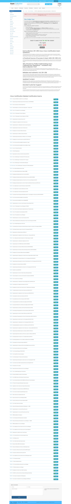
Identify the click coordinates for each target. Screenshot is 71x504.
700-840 (11, 113)
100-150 (11, 162)
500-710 (11, 394)
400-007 (11, 223)
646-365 (11, 478)
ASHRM (11, 38)
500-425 (11, 188)
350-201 (11, 229)
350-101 (11, 136)
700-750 (11, 171)
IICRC (11, 45)
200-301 (11, 330)
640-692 (11, 458)
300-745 (11, 139)
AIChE (11, 17)
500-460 (11, 374)
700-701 (11, 426)
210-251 (11, 107)
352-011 (11, 371)
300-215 (11, 226)
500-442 (11, 217)
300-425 (11, 252)
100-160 (11, 156)
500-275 (11, 449)
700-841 (11, 116)
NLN (11, 43)
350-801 (11, 322)
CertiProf (12, 41)
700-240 (11, 197)
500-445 (11, 203)
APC (11, 19)
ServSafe (11, 50)
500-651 (11, 400)
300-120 (11, 133)
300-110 (11, 130)
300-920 (11, 339)
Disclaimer (26, 502)
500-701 (11, 403)
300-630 (11, 235)
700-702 (11, 429)
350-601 (11, 319)
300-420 (11, 264)
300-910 (11, 333)
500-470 (11, 380)
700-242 (11, 142)
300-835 (11, 284)
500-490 (11, 388)
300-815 (11, 345)
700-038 (11, 446)
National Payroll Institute (14, 36)
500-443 (11, 220)
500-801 (11, 435)
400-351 (11, 438)
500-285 (11, 452)
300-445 (11, 177)
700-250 (11, 168)
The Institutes (12, 31)
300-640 (11, 127)
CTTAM (11, 33)
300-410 (11, 249)
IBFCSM (11, 48)
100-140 (11, 159)
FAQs (23, 502)
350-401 (11, 258)
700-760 (11, 348)
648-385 (11, 475)
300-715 (11, 255)
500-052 (11, 432)
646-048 (11, 420)
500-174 (11, 101)
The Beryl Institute (13, 16)
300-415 (11, 243)
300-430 (11, 246)
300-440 (11, 174)
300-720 (11, 301)
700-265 (11, 368)
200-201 (11, 275)
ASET (11, 12)
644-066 (11, 417)
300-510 (11, 272)
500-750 (11, 119)
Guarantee (19, 502)
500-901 (11, 362)
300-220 (11, 194)
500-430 (11, 191)
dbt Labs (11, 53)
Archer (11, 26)
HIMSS (11, 24)
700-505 (11, 423)
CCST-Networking (12, 165)
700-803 (11, 464)
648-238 (11, 409)
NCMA (11, 21)
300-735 (11, 310)
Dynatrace (12, 14)
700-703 (11, 455)
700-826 (11, 214)
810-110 (11, 148)
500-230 (11, 391)
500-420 (11, 185)
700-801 (11, 461)
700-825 (11, 110)
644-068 (11, 406)
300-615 (11, 290)
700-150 (11, 365)
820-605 (11, 278)
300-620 (11, 293)
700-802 (11, 467)
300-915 (11, 336)
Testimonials (15, 502)
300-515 (11, 313)
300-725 (11, 304)
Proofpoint (12, 29)
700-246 (11, 145)
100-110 (11, 104)
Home (11, 502)
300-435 (11, 342)
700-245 (11, 200)
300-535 (11, 316)
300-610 (11, 287)
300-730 (11, 307)
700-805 (11, 351)
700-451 (11, 98)
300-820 (11, 281)
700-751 (11, 377)
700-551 (11, 397)
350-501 (11, 261)
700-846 (11, 206)
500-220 (11, 232)
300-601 (11, 359)
